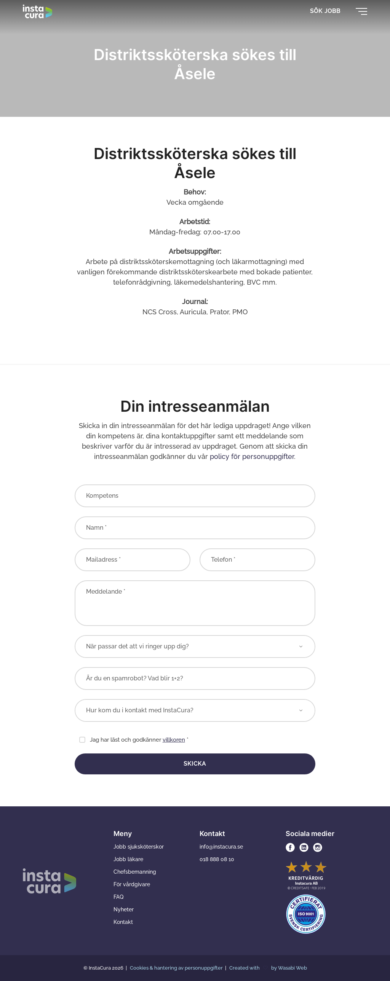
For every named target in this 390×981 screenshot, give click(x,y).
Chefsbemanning (134, 872)
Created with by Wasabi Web (268, 968)
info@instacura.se (221, 847)
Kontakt (123, 922)
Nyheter (123, 909)
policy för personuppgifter (252, 456)
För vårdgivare (131, 884)
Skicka (195, 763)
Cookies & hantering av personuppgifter (177, 968)
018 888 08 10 (217, 859)
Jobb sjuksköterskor (138, 847)
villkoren (174, 739)
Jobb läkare (128, 859)
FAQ (118, 897)
